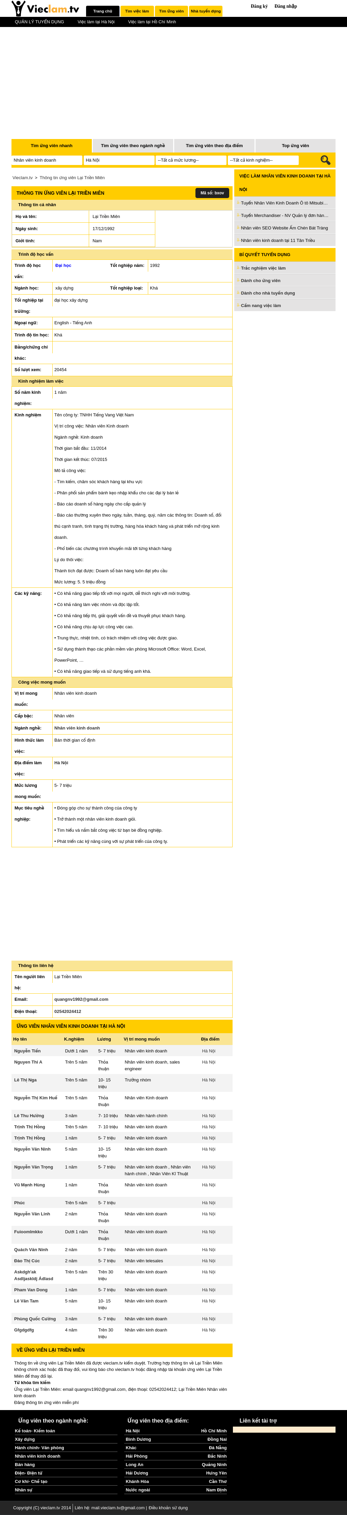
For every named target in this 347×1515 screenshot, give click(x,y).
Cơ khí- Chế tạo (31, 1481)
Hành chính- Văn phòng (39, 1447)
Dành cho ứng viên (261, 280)
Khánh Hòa (137, 1481)
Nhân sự (23, 1489)
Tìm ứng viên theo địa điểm (214, 145)
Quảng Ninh (214, 1464)
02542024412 (67, 1011)
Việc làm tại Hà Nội (96, 21)
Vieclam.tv (22, 177)
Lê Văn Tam (26, 1300)
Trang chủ (102, 11)
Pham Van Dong (31, 1289)
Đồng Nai (217, 1439)
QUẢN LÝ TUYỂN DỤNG (39, 21)
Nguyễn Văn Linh (32, 1213)
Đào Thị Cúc (27, 1260)
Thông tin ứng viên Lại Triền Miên (72, 177)
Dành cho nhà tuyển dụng (268, 293)
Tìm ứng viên (171, 11)
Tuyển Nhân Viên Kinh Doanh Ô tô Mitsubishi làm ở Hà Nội (285, 202)
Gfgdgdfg (24, 1329)
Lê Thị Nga (25, 1079)
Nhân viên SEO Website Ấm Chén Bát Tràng (284, 227)
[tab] (102, 11)
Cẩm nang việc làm (261, 305)
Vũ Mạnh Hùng (29, 1184)
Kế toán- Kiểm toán (35, 1430)
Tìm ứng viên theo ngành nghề (133, 145)
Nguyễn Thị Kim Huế (35, 1097)
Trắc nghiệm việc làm (267, 268)
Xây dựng (25, 1439)
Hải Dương (137, 1473)
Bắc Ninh (217, 1456)
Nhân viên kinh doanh (77, 728)
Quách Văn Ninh (31, 1249)
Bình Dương (138, 1439)
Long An (134, 1464)
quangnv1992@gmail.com (81, 999)
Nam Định (216, 1489)
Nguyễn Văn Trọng (33, 1166)
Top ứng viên (295, 145)
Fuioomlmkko (28, 1231)
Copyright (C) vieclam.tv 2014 (42, 1507)
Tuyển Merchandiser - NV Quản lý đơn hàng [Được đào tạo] (285, 215)
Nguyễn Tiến (27, 1050)
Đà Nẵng (218, 1447)
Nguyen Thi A (28, 1062)
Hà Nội (61, 762)
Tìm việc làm (137, 11)
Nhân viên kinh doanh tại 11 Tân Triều (278, 240)
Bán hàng (25, 1464)
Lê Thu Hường (29, 1115)
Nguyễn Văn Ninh (32, 1149)
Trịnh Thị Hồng (29, 1126)
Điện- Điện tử (29, 1473)
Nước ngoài (138, 1489)
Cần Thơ (218, 1481)
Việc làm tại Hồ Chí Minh (152, 21)
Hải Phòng (137, 1456)
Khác (131, 1447)
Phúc (19, 1202)
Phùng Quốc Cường (35, 1318)
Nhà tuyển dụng (206, 11)
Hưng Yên (216, 1473)
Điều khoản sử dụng (168, 1507)
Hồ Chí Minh (214, 1430)
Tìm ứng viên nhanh (52, 145)
